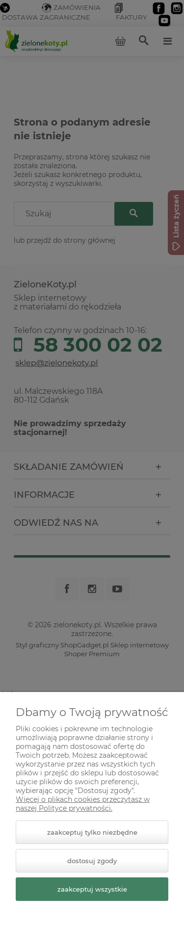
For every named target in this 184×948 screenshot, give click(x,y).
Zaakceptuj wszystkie (92, 889)
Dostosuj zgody (92, 861)
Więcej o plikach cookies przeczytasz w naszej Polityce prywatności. (83, 804)
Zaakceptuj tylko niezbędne (92, 832)
